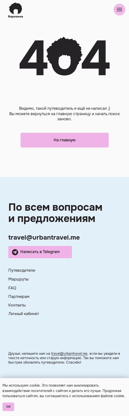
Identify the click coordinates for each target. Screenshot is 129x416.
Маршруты (18, 279)
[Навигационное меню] (119, 9)
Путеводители (21, 270)
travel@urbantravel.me (44, 237)
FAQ (12, 288)
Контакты (17, 305)
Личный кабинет (24, 313)
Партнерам (18, 296)
